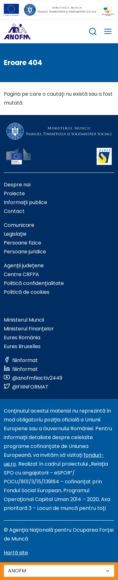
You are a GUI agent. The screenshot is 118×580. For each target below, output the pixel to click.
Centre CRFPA (21, 274)
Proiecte (14, 193)
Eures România (22, 337)
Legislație (15, 234)
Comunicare (19, 225)
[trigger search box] (93, 32)
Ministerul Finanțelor (29, 328)
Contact (14, 211)
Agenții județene (24, 265)
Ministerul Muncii (24, 319)
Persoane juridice (25, 251)
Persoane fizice (22, 242)
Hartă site (16, 552)
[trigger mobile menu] (108, 32)
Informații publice (25, 202)
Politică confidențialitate (34, 283)
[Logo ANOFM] (17, 31)
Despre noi (17, 184)
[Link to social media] (21, 360)
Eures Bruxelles (22, 346)
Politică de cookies (26, 292)
